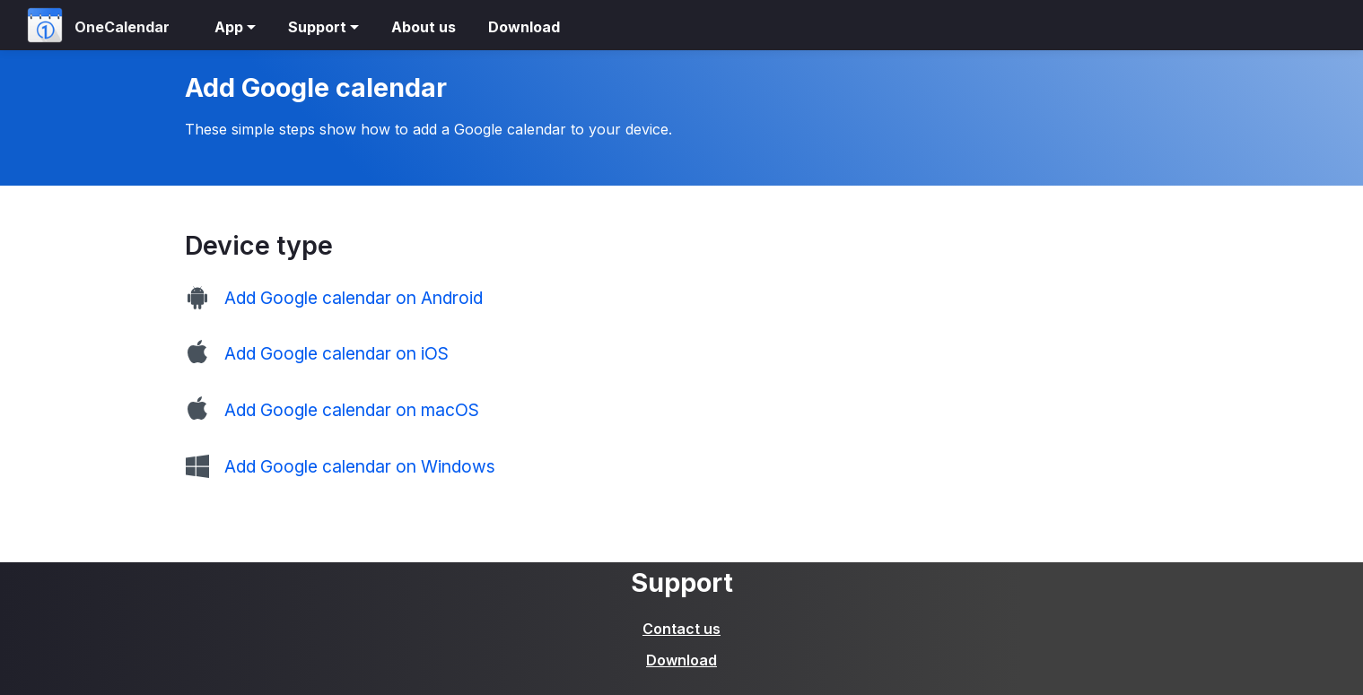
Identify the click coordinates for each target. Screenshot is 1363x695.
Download (524, 27)
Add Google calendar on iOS (336, 353)
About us (423, 27)
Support (317, 27)
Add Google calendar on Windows (359, 466)
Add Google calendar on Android (353, 297)
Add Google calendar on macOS (351, 410)
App (228, 27)
